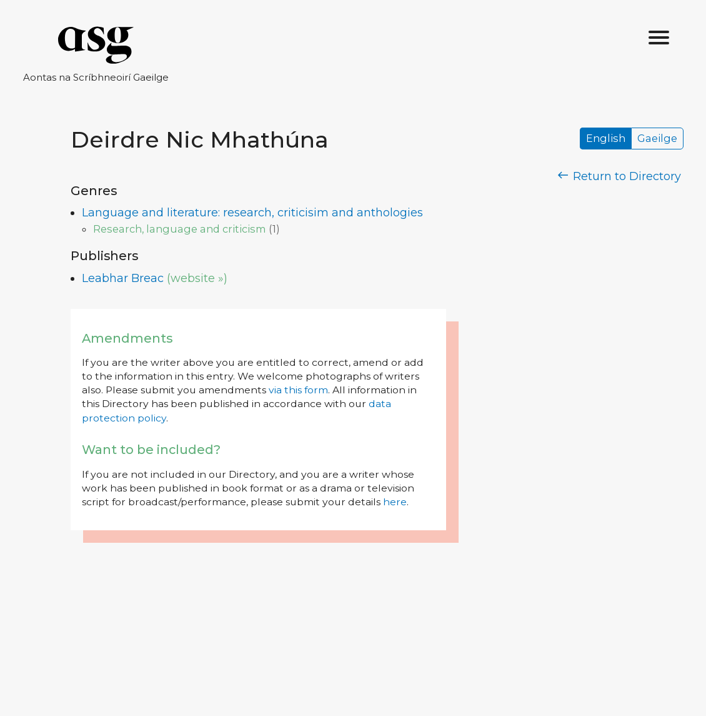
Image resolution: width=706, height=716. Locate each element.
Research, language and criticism (179, 229)
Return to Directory (620, 176)
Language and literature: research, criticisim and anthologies (252, 212)
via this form (298, 390)
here (395, 502)
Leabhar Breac (123, 278)
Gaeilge (657, 139)
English (605, 139)
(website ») (197, 278)
